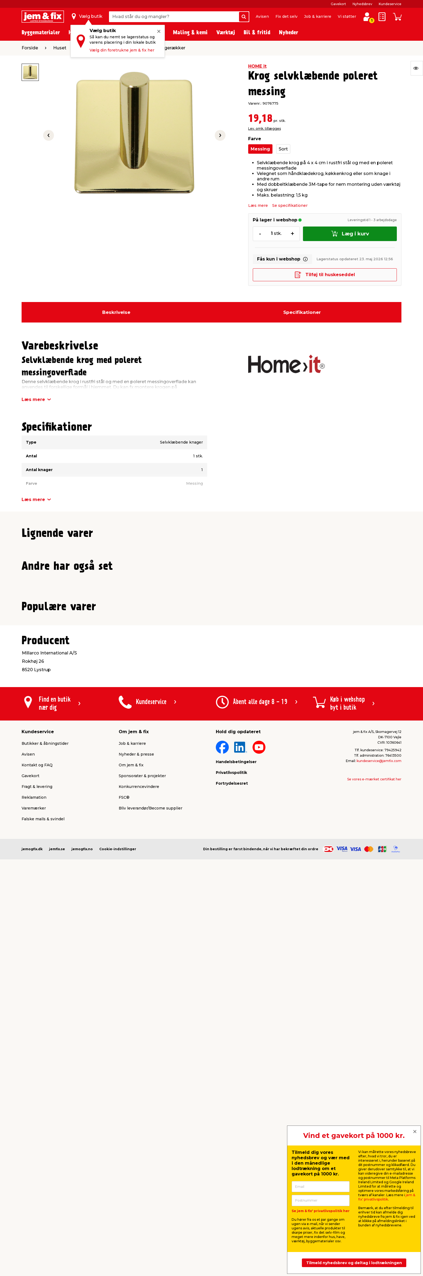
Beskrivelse (116, 312)
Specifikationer (302, 312)
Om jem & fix (131, 1146)
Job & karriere (317, 16)
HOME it (257, 66)
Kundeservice (390, 4)
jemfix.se (57, 1230)
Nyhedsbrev (362, 4)
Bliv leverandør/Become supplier (150, 1189)
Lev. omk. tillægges (264, 128)
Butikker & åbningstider (45, 1125)
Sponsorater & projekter (142, 1157)
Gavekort (338, 4)
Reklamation (34, 1178)
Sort (283, 149)
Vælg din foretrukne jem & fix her (122, 50)
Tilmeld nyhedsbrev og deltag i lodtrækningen (354, 1262)
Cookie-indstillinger (117, 1230)
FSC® (124, 1178)
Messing (260, 149)
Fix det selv (286, 16)
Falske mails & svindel (43, 1200)
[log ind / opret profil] (367, 16)
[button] (209, 661)
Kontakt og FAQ (37, 1146)
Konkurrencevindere (139, 1168)
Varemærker (34, 1189)
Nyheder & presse (136, 1135)
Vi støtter (347, 16)
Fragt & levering (37, 1168)
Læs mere (258, 205)
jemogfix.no (82, 1230)
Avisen (262, 16)
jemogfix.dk (32, 1230)
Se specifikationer (290, 205)
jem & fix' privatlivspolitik (386, 1197)
